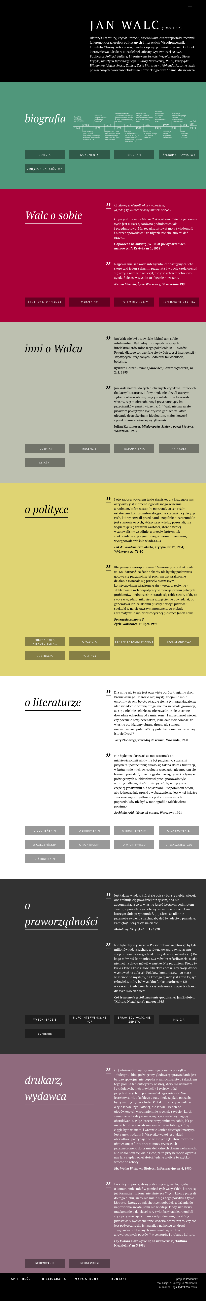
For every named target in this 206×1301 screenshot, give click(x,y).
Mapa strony (87, 1279)
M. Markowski (189, 1283)
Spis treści (21, 1279)
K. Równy (175, 1283)
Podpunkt (192, 1279)
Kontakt (119, 1279)
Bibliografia (54, 1279)
